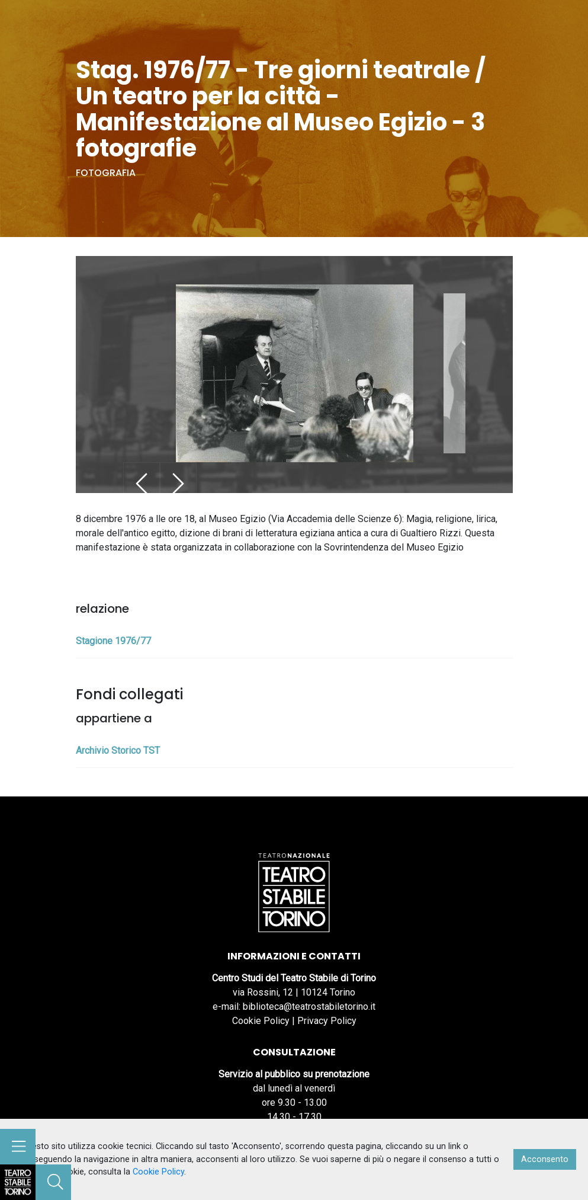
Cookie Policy (261, 1020)
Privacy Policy (326, 1020)
